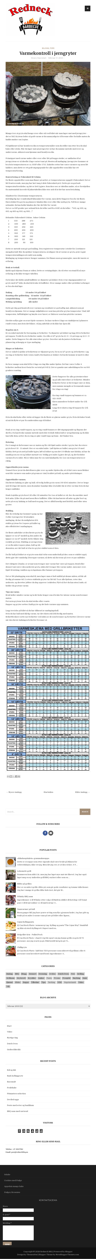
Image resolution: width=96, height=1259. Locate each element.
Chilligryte (22, 947)
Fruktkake (11, 1088)
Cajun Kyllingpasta (25, 922)
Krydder (32, 978)
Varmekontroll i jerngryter (48, 53)
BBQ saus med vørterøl (17, 1111)
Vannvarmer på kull (26, 909)
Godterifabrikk (14, 1049)
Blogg (45, 48)
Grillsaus (10, 978)
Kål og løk (11, 1070)
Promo (57, 978)
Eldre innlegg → (82, 792)
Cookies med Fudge (13, 1180)
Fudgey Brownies (12, 1192)
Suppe (26, 982)
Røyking (76, 978)
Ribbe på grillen (24, 884)
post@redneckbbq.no (19, 1152)
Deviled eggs (13, 1099)
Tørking (51, 982)
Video (80, 982)
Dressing (43, 974)
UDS (59, 982)
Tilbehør (35, 982)
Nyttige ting (12, 1038)
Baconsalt (11, 1082)
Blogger (69, 1252)
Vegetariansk (70, 982)
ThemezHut (32, 1254)
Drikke (52, 974)
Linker (41, 978)
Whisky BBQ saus (25, 896)
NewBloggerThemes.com (67, 1254)
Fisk (73, 974)
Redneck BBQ (46, 1252)
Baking (9, 974)
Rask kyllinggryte (15, 1076)
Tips (52, 48)
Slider (18, 982)
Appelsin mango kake (14, 1186)
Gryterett (21, 978)
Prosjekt (66, 978)
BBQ (17, 974)
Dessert (32, 974)
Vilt (8, 986)
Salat (85, 978)
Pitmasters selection (16, 1094)
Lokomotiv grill (24, 871)
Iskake (7, 1174)
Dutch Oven (63, 974)
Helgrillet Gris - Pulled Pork (29, 935)
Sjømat (9, 982)
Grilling (80, 974)
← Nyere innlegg (14, 792)
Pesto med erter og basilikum (20, 1105)
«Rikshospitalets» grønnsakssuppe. (33, 858)
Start (9, 1026)
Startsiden (48, 792)
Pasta (49, 978)
